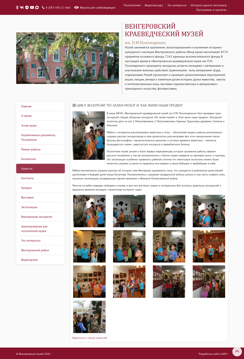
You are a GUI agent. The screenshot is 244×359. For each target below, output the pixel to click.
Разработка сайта (209, 354)
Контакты (27, 178)
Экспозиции (29, 207)
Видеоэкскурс (154, 5)
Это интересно (177, 5)
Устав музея (29, 125)
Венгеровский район (35, 250)
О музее (26, 116)
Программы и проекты (211, 10)
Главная (26, 106)
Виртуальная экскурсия (36, 216)
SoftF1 (224, 354)
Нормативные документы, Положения (38, 137)
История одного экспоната (209, 5)
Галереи (26, 188)
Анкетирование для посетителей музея (34, 228)
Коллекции (28, 159)
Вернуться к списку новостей (89, 338)
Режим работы (31, 149)
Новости (26, 168)
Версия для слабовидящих (98, 7)
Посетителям (132, 5)
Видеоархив (29, 260)
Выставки (27, 197)
